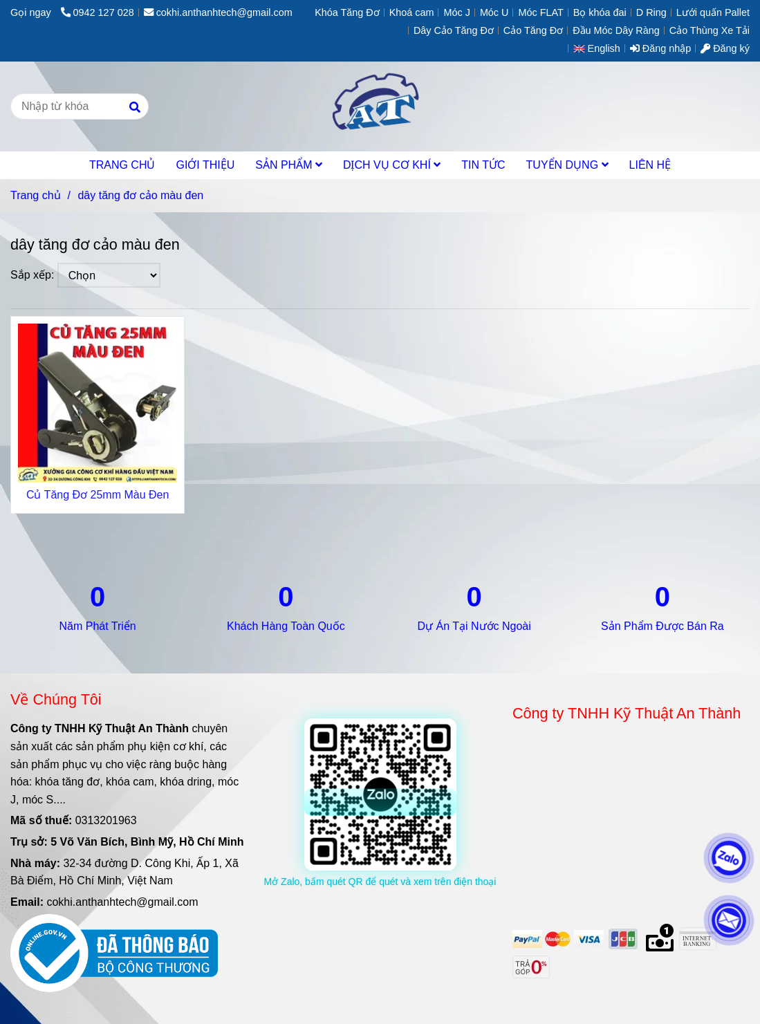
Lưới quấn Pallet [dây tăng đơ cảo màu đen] (713, 12)
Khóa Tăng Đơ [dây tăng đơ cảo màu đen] (347, 12)
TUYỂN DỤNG (567, 165)
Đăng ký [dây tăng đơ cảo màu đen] (725, 48)
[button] (600, 48)
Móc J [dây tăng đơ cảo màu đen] (456, 12)
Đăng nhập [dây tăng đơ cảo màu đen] (660, 48)
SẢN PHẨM (288, 165)
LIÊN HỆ (650, 165)
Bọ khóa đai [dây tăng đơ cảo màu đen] (600, 12)
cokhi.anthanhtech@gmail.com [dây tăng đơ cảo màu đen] (218, 12)
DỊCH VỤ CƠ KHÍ (392, 165)
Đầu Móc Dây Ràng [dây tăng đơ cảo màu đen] (616, 30)
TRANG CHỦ (122, 165)
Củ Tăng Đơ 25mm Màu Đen (97, 495)
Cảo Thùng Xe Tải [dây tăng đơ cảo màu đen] (709, 30)
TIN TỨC (483, 165)
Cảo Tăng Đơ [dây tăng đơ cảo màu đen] (533, 30)
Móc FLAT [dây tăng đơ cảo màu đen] (540, 12)
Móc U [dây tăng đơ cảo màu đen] (494, 12)
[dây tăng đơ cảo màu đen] (380, 106)
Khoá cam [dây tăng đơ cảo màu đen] (411, 12)
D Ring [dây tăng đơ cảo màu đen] (651, 12)
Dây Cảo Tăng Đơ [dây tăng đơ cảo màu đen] (454, 30)
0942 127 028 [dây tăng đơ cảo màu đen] (97, 12)
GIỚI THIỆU (205, 165)
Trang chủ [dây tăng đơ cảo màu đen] (35, 195)
